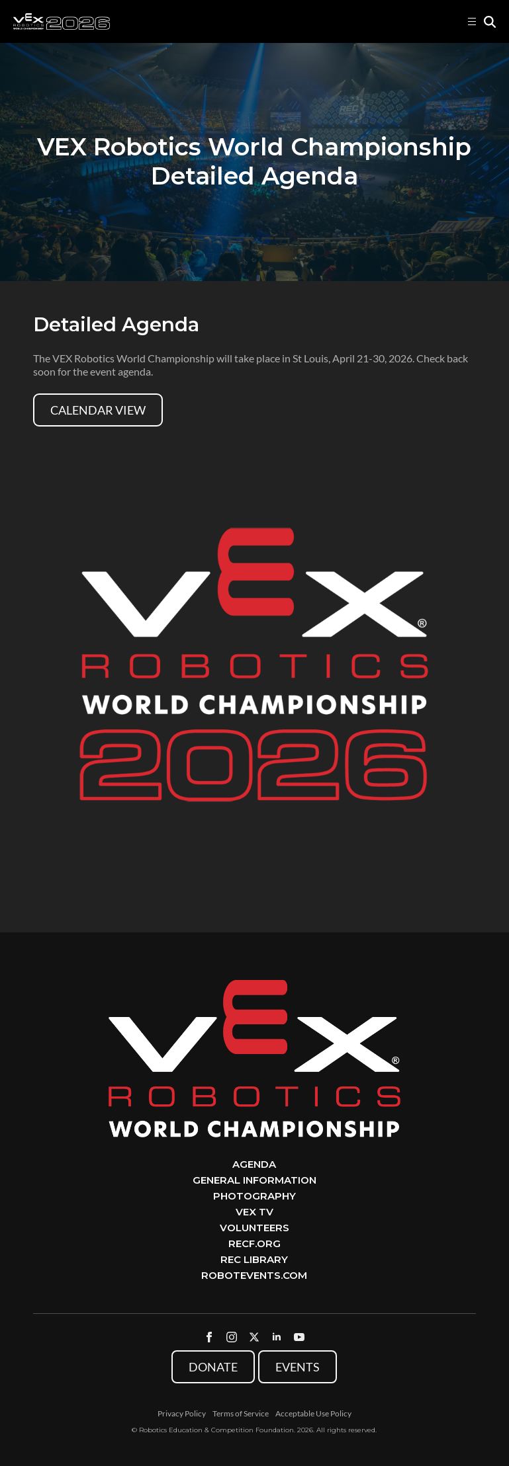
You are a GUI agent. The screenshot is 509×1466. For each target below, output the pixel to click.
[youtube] (299, 1337)
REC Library (254, 1259)
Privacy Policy (182, 1413)
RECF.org (254, 1243)
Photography (254, 1196)
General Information (254, 1180)
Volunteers (254, 1227)
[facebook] (209, 1337)
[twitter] (254, 1337)
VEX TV (254, 1211)
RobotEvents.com (254, 1275)
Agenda (254, 1164)
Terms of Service (240, 1413)
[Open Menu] (472, 22)
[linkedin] (276, 1337)
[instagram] (231, 1337)
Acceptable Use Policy (313, 1413)
